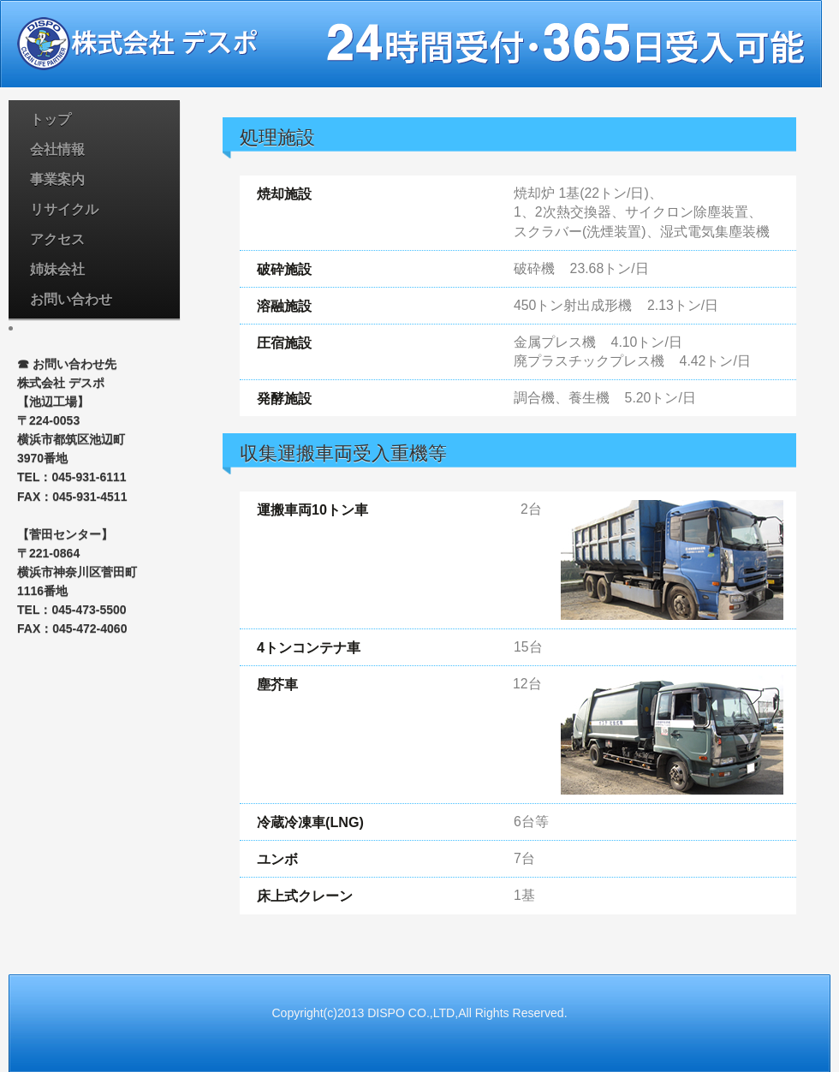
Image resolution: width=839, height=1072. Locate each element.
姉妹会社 (57, 269)
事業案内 (57, 179)
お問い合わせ (71, 299)
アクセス (57, 239)
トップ (50, 119)
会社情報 (57, 149)
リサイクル (64, 209)
